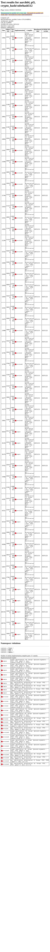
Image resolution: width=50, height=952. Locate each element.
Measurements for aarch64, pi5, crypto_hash (13, 13)
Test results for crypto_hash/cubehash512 (20, 14)
